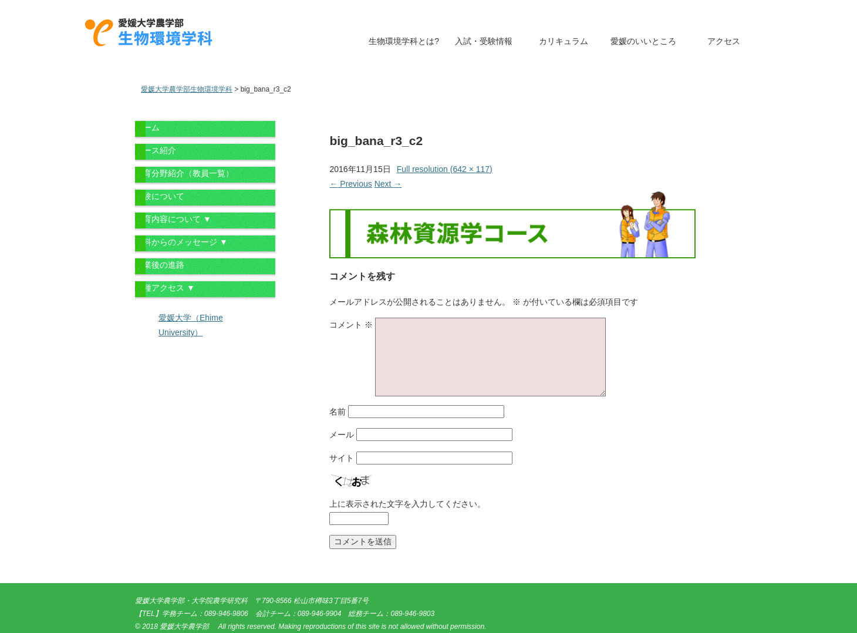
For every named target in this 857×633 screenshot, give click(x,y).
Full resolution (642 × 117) (444, 169)
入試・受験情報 (483, 41)
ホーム (147, 127)
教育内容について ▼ (173, 219)
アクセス (723, 41)
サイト (341, 458)
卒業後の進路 (159, 265)
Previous (350, 183)
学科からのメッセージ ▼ (181, 242)
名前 (337, 411)
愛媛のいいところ (643, 41)
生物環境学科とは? (404, 41)
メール (341, 434)
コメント (351, 324)
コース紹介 (155, 150)
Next (388, 183)
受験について (159, 196)
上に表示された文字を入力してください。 (407, 504)
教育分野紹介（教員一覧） (184, 173)
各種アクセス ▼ (165, 287)
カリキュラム (563, 41)
